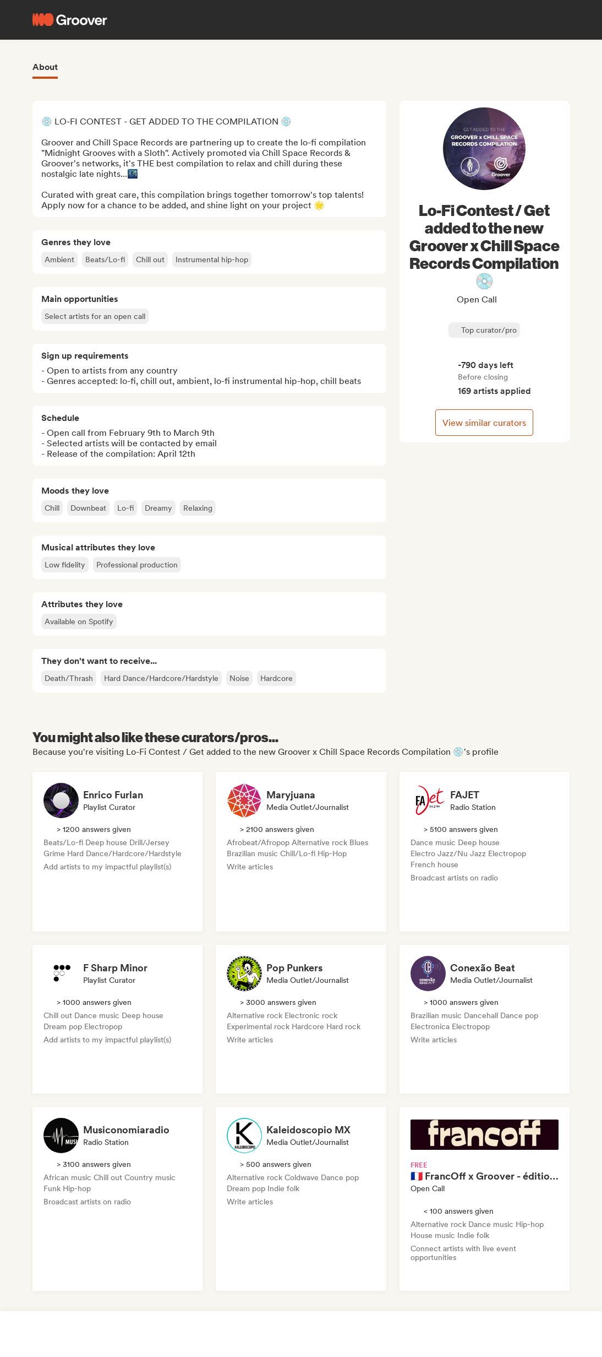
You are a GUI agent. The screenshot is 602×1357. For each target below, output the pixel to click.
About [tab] (45, 67)
